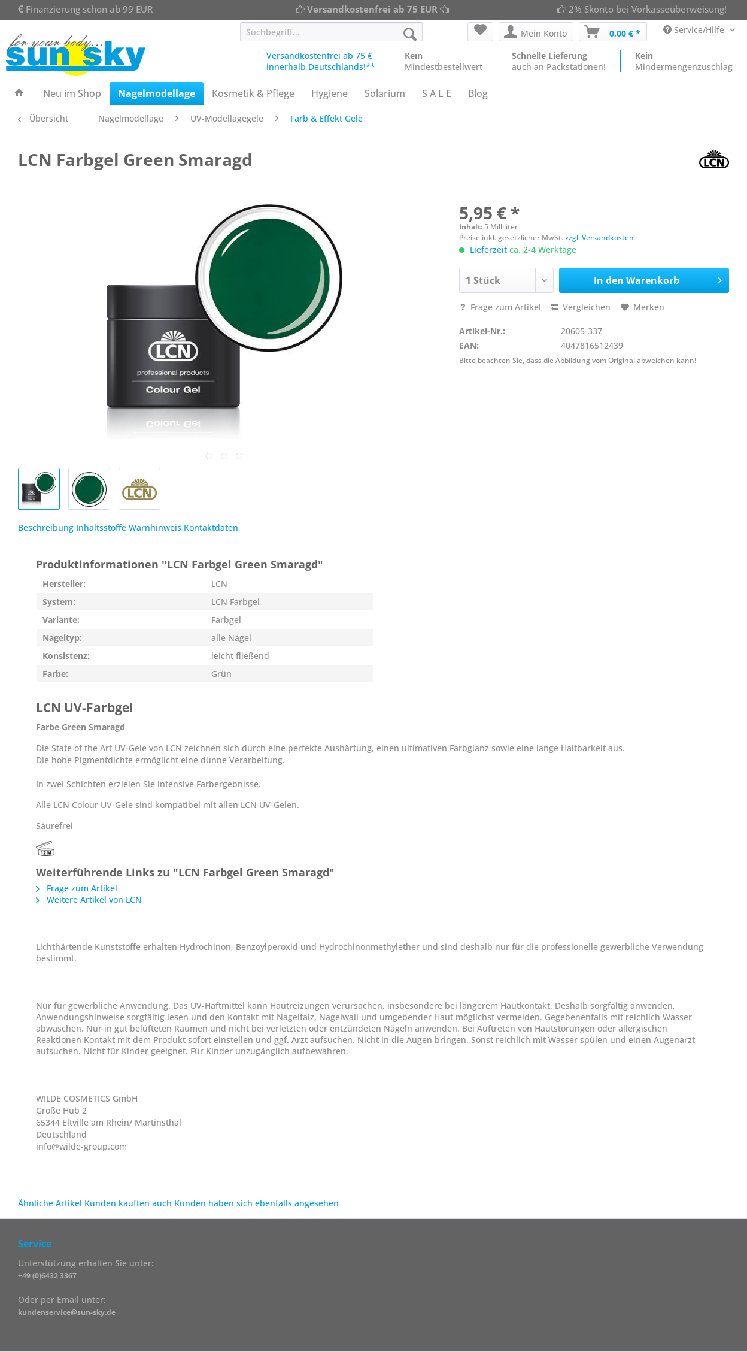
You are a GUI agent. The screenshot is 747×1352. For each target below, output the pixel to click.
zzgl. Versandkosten (599, 237)
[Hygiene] (329, 93)
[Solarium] (385, 93)
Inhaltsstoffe (101, 527)
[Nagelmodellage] (157, 93)
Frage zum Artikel (500, 307)
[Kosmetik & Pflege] (253, 93)
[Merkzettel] (480, 31)
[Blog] (478, 93)
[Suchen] (410, 34)
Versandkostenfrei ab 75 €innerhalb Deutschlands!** (320, 61)
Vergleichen (581, 307)
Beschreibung (46, 527)
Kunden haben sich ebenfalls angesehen (256, 1203)
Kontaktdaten (211, 527)
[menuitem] (331, 37)
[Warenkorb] (613, 31)
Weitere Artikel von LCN (89, 899)
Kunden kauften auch (128, 1203)
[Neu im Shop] (72, 93)
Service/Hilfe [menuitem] (695, 29)
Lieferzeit (488, 249)
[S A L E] (437, 93)
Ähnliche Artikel (50, 1203)
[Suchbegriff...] (331, 31)
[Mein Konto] (536, 31)
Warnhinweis (155, 527)
